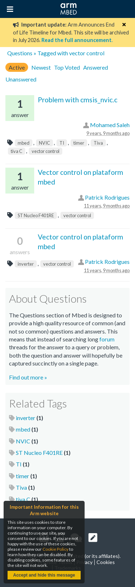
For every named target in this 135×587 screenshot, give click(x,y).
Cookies (105, 562)
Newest (41, 67)
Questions (19, 53)
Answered (95, 67)
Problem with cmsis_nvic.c (77, 99)
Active (17, 67)
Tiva (98, 143)
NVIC (44, 143)
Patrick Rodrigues (107, 197)
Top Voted (67, 67)
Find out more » (28, 377)
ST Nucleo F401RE (36, 215)
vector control (45, 151)
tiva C (16, 151)
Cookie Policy (55, 549)
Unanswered (20, 79)
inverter (26, 264)
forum (106, 339)
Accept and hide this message (44, 575)
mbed (24, 143)
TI (61, 143)
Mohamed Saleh (110, 124)
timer (78, 143)
